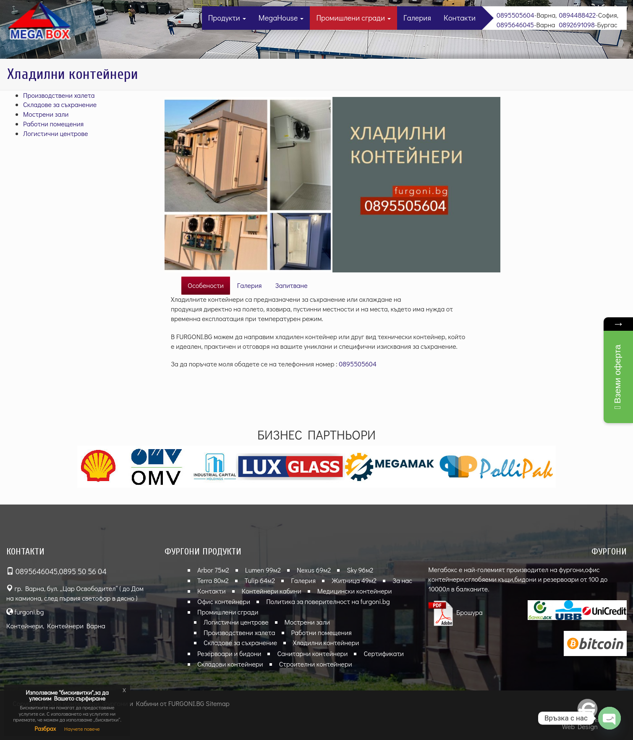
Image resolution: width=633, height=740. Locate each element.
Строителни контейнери (315, 663)
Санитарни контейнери (312, 653)
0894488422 (577, 14)
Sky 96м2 (360, 569)
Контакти (460, 18)
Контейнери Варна (76, 625)
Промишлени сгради (353, 18)
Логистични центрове (55, 133)
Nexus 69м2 (314, 569)
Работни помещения (53, 123)
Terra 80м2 (213, 580)
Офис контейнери (223, 601)
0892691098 (577, 24)
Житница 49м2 (354, 580)
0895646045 (515, 24)
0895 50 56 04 (83, 571)
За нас (402, 580)
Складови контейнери (230, 663)
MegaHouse (281, 18)
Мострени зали (45, 114)
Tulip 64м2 (260, 580)
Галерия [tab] (249, 285)
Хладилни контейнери (326, 642)
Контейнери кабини (271, 590)
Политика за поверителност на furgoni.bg (328, 601)
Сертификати (383, 653)
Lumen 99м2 (263, 569)
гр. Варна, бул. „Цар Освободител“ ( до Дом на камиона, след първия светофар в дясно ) (75, 593)
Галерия (417, 18)
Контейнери (24, 625)
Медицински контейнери (354, 590)
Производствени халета (59, 95)
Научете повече (82, 728)
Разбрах (45, 728)
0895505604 (515, 14)
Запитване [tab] (291, 285)
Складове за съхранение (60, 104)
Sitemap (218, 703)
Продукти (227, 18)
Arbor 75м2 (213, 569)
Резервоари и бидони (229, 653)
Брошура (455, 612)
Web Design (580, 726)
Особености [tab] (206, 285)
